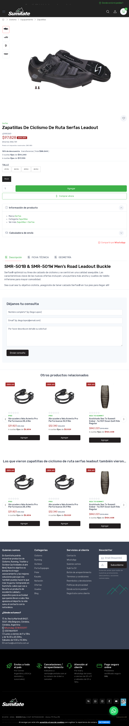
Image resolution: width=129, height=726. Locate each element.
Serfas (5, 123)
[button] (107, 11)
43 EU (26, 169)
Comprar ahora (64, 196)
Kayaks (37, 576)
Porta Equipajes (41, 568)
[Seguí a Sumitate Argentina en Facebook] (109, 701)
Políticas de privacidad (77, 585)
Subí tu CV (71, 568)
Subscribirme (117, 565)
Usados (37, 589)
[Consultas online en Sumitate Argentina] (88, 701)
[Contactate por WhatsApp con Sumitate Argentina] (95, 701)
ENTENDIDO (104, 722)
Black (6, 179)
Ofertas (38, 585)
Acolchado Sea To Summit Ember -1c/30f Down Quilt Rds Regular (104, 421)
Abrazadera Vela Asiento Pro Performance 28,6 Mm (23, 419)
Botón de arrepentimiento (79, 572)
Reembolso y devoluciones (79, 581)
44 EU (36, 169)
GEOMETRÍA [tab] (63, 257)
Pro (10, 416)
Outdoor (38, 564)
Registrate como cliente (78, 593)
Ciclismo (13, 20)
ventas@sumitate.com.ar (15, 643)
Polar (36, 572)
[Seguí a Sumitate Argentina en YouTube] (116, 701)
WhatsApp (71, 560)
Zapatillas (41, 20)
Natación (38, 581)
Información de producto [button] (21, 207)
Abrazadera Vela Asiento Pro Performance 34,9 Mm (63, 419)
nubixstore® (121, 717)
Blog (36, 593)
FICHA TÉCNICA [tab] (38, 257)
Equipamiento (27, 20)
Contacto (71, 555)
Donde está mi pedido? (111, 3)
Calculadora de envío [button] (19, 232)
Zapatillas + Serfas (26, 222)
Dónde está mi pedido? (77, 589)
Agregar (71, 188)
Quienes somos (74, 564)
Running (38, 560)
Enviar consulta (17, 353)
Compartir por (111, 242)
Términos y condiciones (78, 576)
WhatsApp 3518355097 (16, 628)
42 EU (16, 169)
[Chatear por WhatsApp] (113, 710)
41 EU (6, 169)
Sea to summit (96, 416)
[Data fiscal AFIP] (123, 702)
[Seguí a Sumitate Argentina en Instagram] (102, 701)
